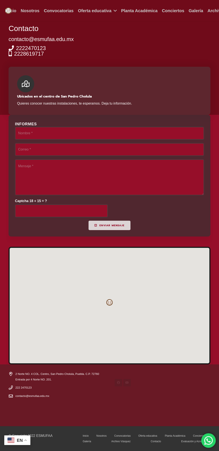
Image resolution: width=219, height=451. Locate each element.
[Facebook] (118, 382)
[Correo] (109, 149)
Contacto (156, 441)
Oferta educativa (147, 435)
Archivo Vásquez (120, 441)
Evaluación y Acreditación (195, 441)
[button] (114, 10)
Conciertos (199, 435)
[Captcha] (61, 210)
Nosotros (101, 435)
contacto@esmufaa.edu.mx (32, 396)
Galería (87, 441)
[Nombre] (109, 133)
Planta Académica (175, 435)
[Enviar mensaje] (109, 225)
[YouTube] (127, 382)
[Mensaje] (109, 177)
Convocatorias (122, 435)
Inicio (86, 435)
